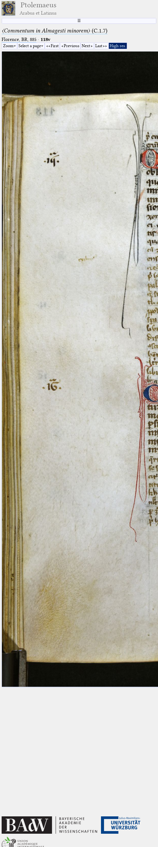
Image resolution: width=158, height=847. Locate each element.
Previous (71, 45)
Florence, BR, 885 (19, 39)
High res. (118, 45)
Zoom (8, 45)
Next (86, 45)
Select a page (29, 45)
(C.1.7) (55, 30)
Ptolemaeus (38, 8)
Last (98, 45)
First (55, 45)
